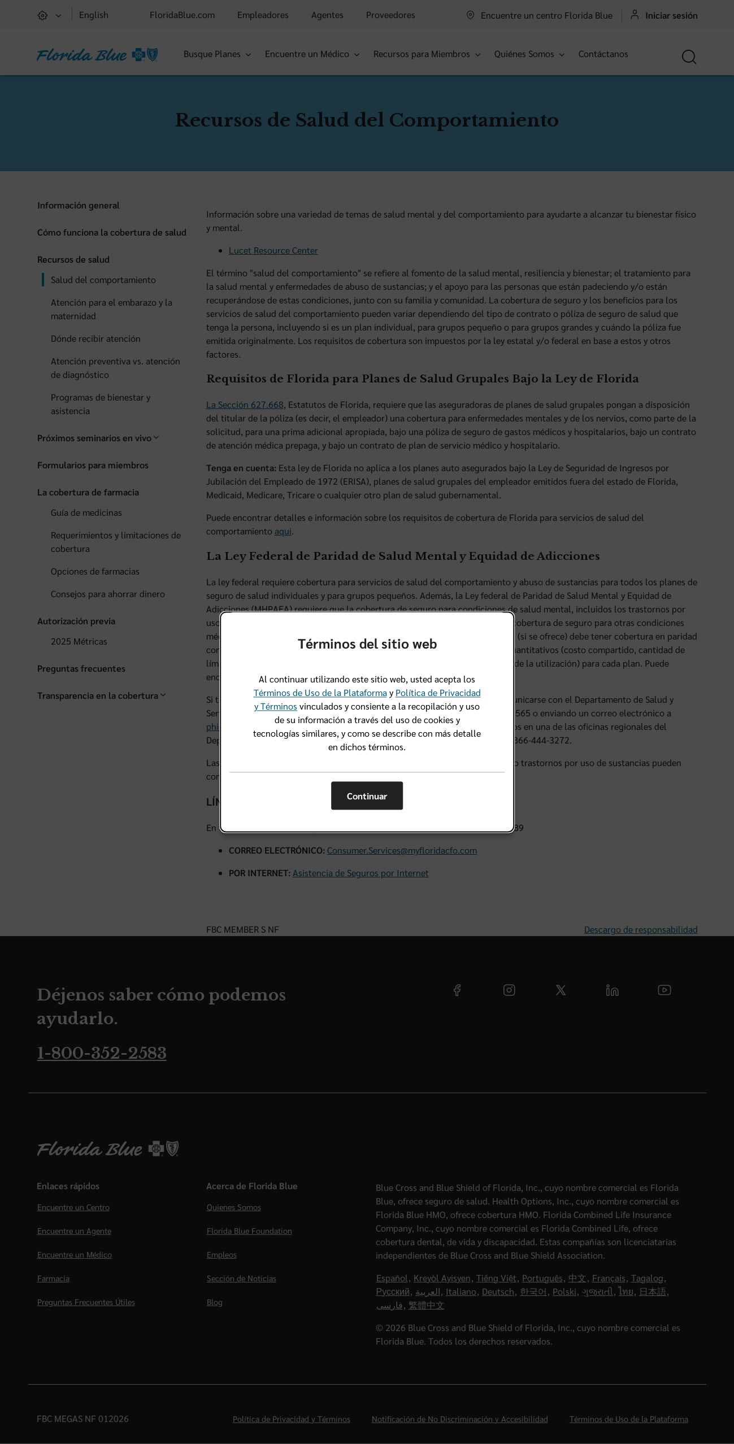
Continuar (367, 796)
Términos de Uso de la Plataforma (320, 693)
